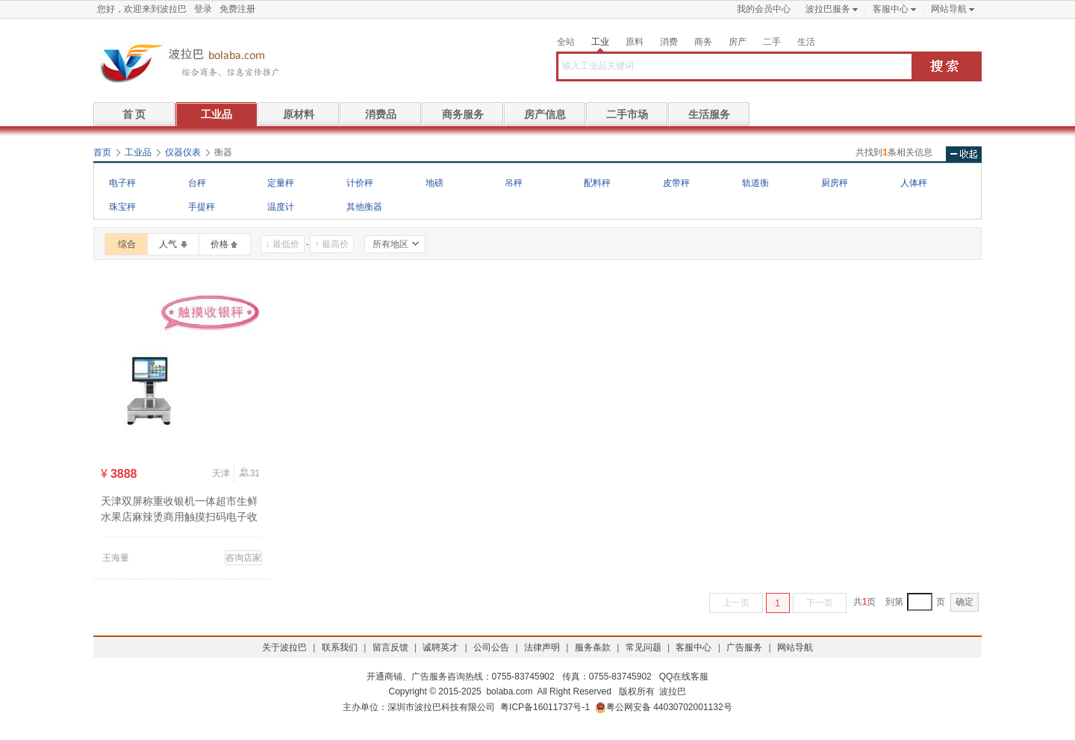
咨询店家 (243, 558)
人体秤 (913, 183)
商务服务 (463, 114)
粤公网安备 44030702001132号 (663, 707)
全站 (566, 42)
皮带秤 (676, 183)
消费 (669, 42)
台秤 (197, 183)
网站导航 (949, 9)
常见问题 (643, 647)
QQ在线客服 (684, 676)
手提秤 (201, 207)
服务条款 (593, 647)
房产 (738, 42)
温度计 (280, 207)
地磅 (434, 183)
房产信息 (545, 114)
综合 (127, 244)
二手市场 (627, 114)
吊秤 (514, 183)
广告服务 (744, 647)
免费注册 (237, 9)
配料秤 (597, 183)
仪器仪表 (183, 152)
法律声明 (542, 647)
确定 (964, 602)
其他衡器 (364, 207)
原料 (635, 42)
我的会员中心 (764, 9)
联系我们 (340, 647)
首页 (102, 152)
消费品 (380, 114)
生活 (806, 42)
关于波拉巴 (284, 647)
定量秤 (280, 183)
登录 (203, 9)
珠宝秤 (122, 207)
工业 (600, 42)
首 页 (134, 114)
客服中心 (891, 9)
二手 (772, 42)
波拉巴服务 (828, 9)
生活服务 (709, 114)
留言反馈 (390, 647)
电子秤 (122, 183)
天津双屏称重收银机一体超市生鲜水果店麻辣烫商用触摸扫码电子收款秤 (179, 516)
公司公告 (491, 647)
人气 (168, 244)
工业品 (216, 114)
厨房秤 (834, 183)
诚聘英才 (440, 647)
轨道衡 (755, 183)
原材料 (298, 114)
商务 (703, 42)
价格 (219, 244)
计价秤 (359, 183)
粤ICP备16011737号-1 (545, 707)
